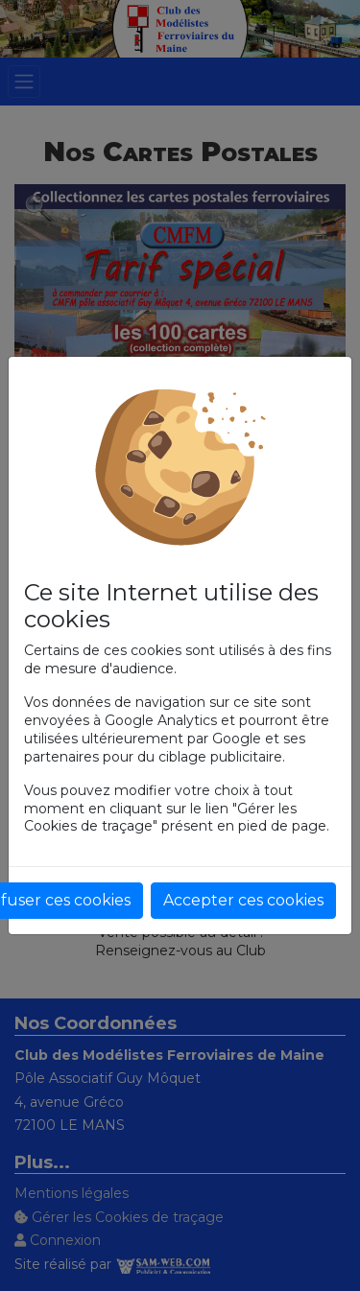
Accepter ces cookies (243, 900)
